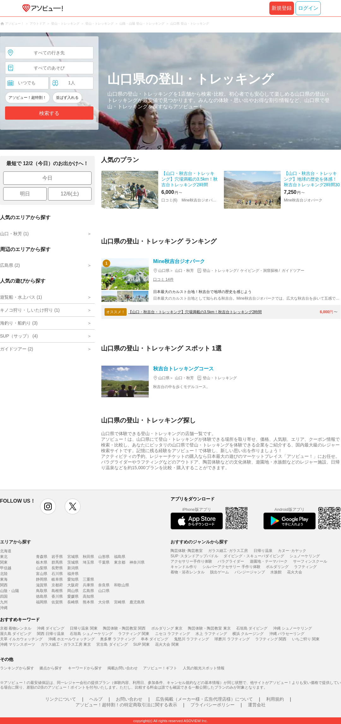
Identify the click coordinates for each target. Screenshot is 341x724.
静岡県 (41, 579)
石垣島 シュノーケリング (91, 633)
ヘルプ (96, 699)
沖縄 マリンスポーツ (17, 644)
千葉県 (104, 562)
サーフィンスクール (310, 561)
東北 (4, 556)
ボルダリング (277, 567)
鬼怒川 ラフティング (191, 639)
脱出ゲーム (219, 572)
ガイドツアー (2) (16, 348)
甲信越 (5, 568)
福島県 (119, 556)
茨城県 (73, 562)
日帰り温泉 (263, 550)
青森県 (41, 556)
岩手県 (57, 556)
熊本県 (88, 602)
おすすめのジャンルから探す (199, 541)
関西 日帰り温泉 (50, 633)
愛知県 (73, 579)
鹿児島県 (137, 602)
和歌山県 (121, 585)
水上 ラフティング (211, 633)
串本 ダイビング (154, 639)
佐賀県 (57, 602)
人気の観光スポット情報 (203, 668)
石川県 (57, 573)
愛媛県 (73, 596)
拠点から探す (50, 668)
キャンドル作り (183, 567)
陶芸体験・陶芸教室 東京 (209, 628)
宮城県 (73, 556)
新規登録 (282, 8)
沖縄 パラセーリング (286, 633)
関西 (4, 585)
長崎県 (73, 602)
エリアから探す (15, 541)
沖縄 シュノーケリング (292, 628)
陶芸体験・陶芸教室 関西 (124, 628)
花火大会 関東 (167, 644)
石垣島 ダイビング (251, 628)
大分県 (104, 602)
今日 (47, 178)
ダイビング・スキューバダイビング (254, 556)
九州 (4, 602)
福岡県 (41, 602)
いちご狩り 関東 (306, 639)
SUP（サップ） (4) (19, 335)
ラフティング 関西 (270, 639)
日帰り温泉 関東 (83, 628)
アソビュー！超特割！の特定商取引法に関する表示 (126, 704)
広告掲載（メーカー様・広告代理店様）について (204, 699)
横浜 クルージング (248, 633)
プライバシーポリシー (212, 704)
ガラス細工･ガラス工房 (228, 550)
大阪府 (73, 585)
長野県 (57, 568)
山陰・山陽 (9, 591)
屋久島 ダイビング (15, 633)
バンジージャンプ (250, 572)
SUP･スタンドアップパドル (194, 556)
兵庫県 (88, 585)
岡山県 (73, 591)
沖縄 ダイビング (50, 628)
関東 (4, 562)
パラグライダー (231, 561)
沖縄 (4, 608)
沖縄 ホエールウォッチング (71, 639)
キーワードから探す (85, 668)
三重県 (88, 579)
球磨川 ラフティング (231, 639)
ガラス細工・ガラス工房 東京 (66, 644)
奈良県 (104, 585)
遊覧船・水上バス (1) (21, 297)
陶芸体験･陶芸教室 (186, 550)
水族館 (276, 572)
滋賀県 (41, 585)
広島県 (88, 591)
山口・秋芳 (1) (14, 233)
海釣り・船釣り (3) (19, 323)
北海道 (5, 551)
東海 (4, 579)
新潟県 (73, 568)
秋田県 (88, 556)
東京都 (119, 562)
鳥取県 (41, 591)
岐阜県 (57, 579)
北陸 (4, 573)
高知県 (88, 596)
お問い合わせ (129, 699)
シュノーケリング (305, 556)
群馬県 (57, 562)
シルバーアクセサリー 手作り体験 (231, 567)
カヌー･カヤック (292, 550)
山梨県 (41, 568)
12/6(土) (70, 193)
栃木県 (41, 562)
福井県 (73, 573)
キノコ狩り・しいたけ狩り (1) (30, 310)
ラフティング (305, 567)
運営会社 (257, 704)
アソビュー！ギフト (160, 668)
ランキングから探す (17, 668)
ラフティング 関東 (133, 633)
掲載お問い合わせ (122, 668)
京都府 (57, 585)
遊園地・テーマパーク (269, 561)
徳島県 (41, 596)
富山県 (41, 573)
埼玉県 (88, 562)
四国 (4, 596)
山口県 (104, 591)
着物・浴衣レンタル (187, 572)
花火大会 (294, 572)
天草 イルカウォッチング (21, 639)
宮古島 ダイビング (112, 644)
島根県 (57, 591)
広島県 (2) (10, 265)
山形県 (104, 556)
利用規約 (275, 699)
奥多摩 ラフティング (117, 639)
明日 (25, 193)
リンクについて (60, 699)
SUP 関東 (141, 644)
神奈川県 (137, 562)
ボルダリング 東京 (166, 628)
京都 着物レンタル (15, 628)
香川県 (57, 596)
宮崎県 (119, 602)
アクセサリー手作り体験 (191, 561)
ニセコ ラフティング (172, 633)
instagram (48, 506)
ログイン (308, 8)
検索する (49, 113)
